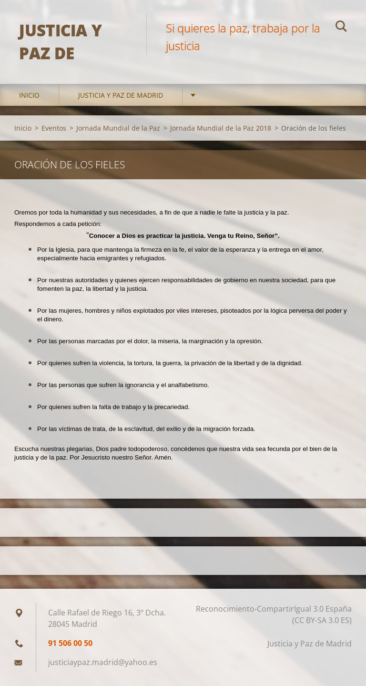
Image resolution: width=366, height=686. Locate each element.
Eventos (53, 128)
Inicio (29, 95)
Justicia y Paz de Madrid (120, 95)
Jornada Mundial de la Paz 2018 (220, 128)
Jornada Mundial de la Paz (118, 128)
